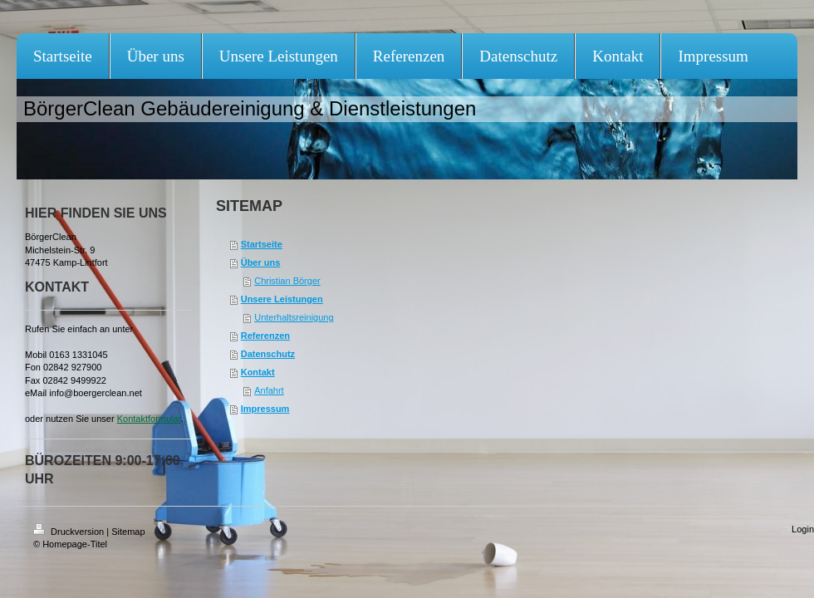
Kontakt (258, 372)
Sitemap (128, 532)
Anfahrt (268, 390)
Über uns (261, 262)
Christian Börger (287, 281)
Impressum (265, 409)
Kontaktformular (149, 419)
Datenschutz (268, 354)
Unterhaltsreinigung (293, 317)
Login (803, 529)
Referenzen (265, 336)
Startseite (261, 244)
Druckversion (69, 532)
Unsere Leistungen (282, 299)
